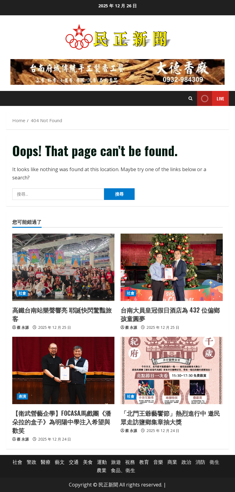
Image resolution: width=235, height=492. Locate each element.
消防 (200, 462)
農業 (101, 470)
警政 (31, 462)
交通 (74, 462)
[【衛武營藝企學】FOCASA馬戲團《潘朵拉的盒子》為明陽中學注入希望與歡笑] (63, 370)
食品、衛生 (123, 470)
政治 (186, 462)
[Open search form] (190, 98)
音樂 (158, 462)
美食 (88, 462)
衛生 (214, 462)
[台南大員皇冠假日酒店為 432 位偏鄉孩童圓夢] (172, 267)
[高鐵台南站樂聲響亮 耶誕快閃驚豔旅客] (63, 267)
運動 (102, 462)
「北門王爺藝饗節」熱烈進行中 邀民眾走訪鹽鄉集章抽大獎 (170, 417)
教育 (144, 462)
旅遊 (116, 462)
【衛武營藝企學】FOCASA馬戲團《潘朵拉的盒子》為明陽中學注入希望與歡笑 (61, 421)
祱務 (130, 462)
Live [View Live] (210, 98)
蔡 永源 (23, 327)
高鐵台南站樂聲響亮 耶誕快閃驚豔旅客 (62, 314)
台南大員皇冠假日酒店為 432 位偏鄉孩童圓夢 (170, 314)
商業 (172, 462)
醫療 (45, 462)
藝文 (60, 462)
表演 (22, 396)
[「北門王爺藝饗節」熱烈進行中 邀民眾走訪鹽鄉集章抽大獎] (172, 370)
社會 (22, 293)
